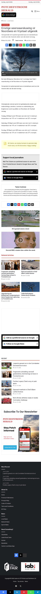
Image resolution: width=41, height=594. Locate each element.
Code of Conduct (6, 503)
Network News (5, 522)
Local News (4, 519)
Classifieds (4, 534)
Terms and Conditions (7, 506)
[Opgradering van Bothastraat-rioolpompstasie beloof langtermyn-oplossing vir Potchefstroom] (10, 287)
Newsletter (4, 543)
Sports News (5, 524)
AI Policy (3, 509)
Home (3, 21)
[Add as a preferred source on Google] (8, 14)
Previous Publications (7, 497)
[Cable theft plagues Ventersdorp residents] (30, 287)
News (26, 581)
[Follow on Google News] (20, 177)
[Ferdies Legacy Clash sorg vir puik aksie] (6, 383)
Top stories (21, 581)
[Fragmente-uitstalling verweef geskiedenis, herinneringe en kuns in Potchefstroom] (10, 265)
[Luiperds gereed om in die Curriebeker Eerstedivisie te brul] (6, 365)
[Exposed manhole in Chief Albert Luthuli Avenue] (30, 265)
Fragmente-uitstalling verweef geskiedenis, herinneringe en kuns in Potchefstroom (25, 374)
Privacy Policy (5, 500)
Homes (3, 540)
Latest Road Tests (6, 537)
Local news (10, 21)
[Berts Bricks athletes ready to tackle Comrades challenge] (6, 400)
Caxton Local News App (8, 546)
